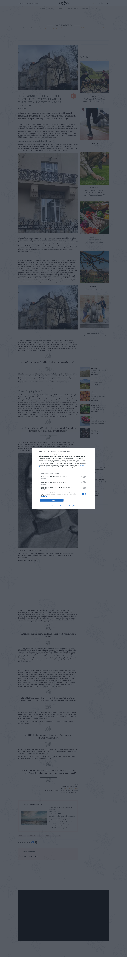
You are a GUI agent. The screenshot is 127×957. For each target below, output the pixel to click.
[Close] (91, 451)
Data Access (63, 506)
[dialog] (63, 478)
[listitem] (63, 473)
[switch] (83, 477)
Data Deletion (54, 506)
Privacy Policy (72, 506)
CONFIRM (52, 500)
